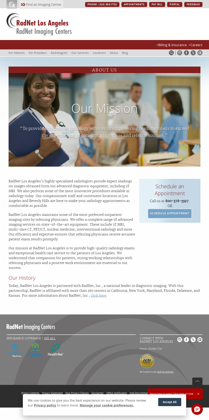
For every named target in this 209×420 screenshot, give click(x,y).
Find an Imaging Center (44, 4)
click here (98, 296)
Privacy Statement (52, 392)
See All (50, 338)
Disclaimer (97, 392)
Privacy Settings (30, 392)
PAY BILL (157, 4)
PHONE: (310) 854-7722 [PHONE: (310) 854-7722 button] (102, 4)
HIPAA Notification (116, 392)
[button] (170, 213)
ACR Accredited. (165, 371)
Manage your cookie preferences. (107, 405)
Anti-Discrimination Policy (144, 392)
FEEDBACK (193, 4)
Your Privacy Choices (77, 392)
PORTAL (175, 4)
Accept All (170, 402)
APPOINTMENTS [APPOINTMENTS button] (134, 4)
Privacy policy (45, 405)
